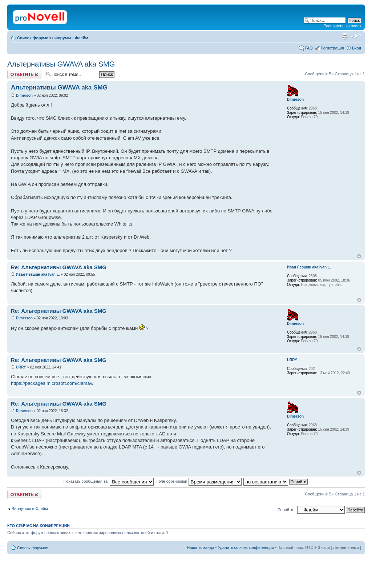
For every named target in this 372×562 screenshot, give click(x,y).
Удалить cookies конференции (246, 547)
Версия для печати (345, 36)
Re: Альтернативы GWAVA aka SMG (58, 267)
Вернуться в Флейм (30, 508)
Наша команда (200, 547)
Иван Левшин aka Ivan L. (38, 274)
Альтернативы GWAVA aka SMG (61, 64)
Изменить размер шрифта (356, 36)
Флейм (81, 38)
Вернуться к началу (359, 256)
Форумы (62, 38)
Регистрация (332, 48)
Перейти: (286, 509)
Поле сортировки (198, 481)
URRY (21, 367)
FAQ (309, 48)
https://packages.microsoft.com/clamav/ (52, 383)
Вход (356, 48)
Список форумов (34, 38)
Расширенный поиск (342, 26)
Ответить (24, 74)
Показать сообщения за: (109, 481)
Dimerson (24, 95)
